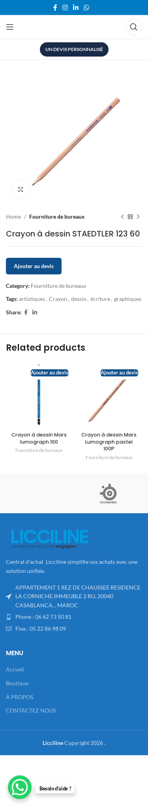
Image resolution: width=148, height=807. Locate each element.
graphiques (127, 298)
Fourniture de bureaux (57, 216)
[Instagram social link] (65, 7)
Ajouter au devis (34, 266)
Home (13, 216)
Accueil (15, 669)
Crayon (58, 298)
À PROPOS (19, 697)
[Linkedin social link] (76, 7)
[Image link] (49, 538)
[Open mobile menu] (10, 27)
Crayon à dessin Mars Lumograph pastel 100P (109, 441)
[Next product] (138, 217)
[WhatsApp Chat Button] (20, 787)
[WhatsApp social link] (86, 7)
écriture (100, 298)
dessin (78, 298)
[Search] (134, 27)
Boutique (17, 683)
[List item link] (74, 616)
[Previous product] (122, 217)
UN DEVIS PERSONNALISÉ (74, 49)
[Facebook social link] (55, 7)
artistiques (32, 298)
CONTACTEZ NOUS (31, 710)
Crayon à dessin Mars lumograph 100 (39, 438)
